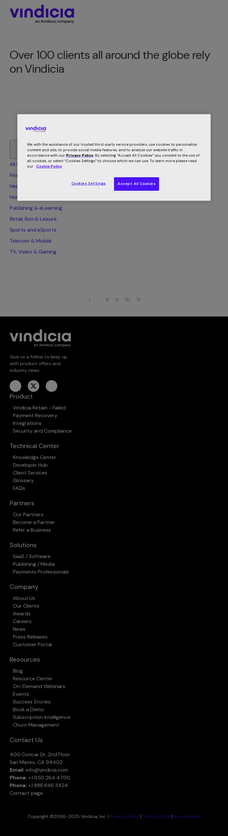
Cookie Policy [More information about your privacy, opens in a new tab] (49, 166)
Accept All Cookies (137, 183)
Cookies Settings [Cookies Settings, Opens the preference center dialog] (88, 183)
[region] (114, 157)
